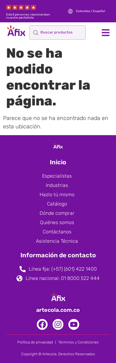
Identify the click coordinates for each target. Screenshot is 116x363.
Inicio (58, 162)
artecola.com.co (58, 310)
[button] (105, 32)
